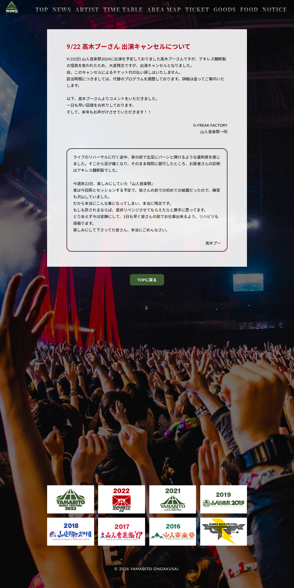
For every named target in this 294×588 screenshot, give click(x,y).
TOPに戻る (147, 279)
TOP (110, 7)
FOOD (260, 7)
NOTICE (278, 7)
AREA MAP (198, 7)
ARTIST (144, 7)
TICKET (222, 7)
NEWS (125, 7)
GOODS (242, 7)
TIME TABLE (169, 7)
